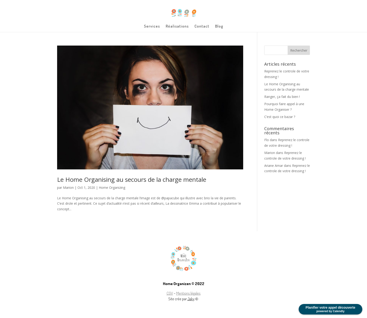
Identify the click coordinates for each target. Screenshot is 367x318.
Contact (202, 27)
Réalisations (177, 27)
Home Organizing (112, 187)
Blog (219, 27)
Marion (68, 187)
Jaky (191, 298)
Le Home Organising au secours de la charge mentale (131, 179)
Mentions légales (188, 293)
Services (152, 27)
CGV (170, 293)
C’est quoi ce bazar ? (279, 116)
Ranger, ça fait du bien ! (282, 96)
